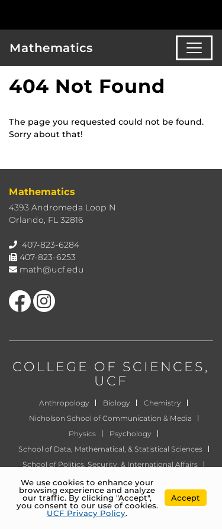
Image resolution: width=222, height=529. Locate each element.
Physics (82, 433)
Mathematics (51, 48)
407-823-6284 (50, 244)
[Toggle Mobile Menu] (210, 14)
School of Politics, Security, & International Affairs (110, 464)
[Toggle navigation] (194, 47)
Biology (116, 402)
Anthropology (64, 402)
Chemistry (162, 402)
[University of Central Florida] (90, 14)
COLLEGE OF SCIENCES (108, 367)
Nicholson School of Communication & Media (110, 418)
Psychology (131, 433)
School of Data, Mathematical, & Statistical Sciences (110, 448)
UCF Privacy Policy (86, 513)
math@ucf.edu (52, 269)
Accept (185, 497)
